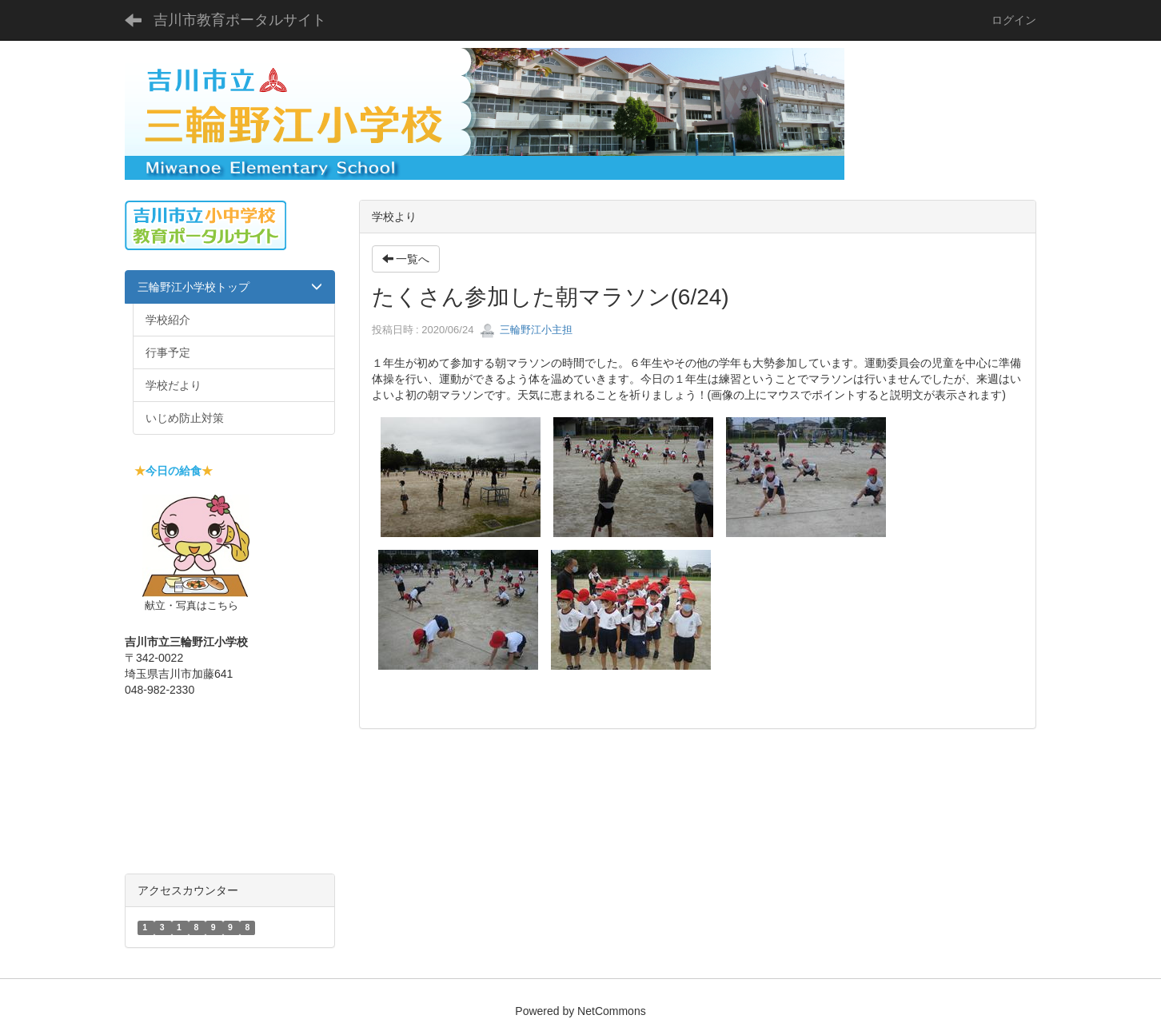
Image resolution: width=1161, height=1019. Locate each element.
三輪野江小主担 (526, 330)
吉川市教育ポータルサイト (240, 20)
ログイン (1013, 20)
